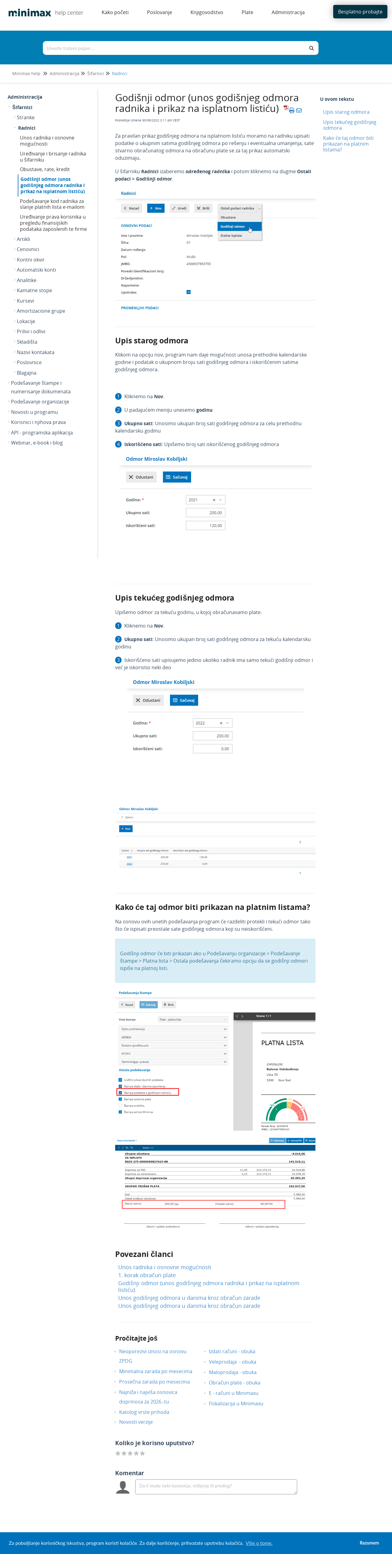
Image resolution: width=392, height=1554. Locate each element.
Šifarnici (95, 73)
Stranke (26, 117)
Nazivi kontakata (36, 352)
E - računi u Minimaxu (238, 1393)
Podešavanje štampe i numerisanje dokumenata (41, 387)
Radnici (119, 73)
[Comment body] (216, 1487)
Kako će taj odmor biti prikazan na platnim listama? (348, 144)
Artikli (23, 239)
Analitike (26, 280)
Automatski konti (36, 269)
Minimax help (26, 73)
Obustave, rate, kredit (45, 169)
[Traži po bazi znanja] (174, 48)
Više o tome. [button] (259, 1543)
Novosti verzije (140, 1421)
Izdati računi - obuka (236, 1351)
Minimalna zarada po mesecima (161, 1371)
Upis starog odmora (346, 112)
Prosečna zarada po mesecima (159, 1381)
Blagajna (26, 372)
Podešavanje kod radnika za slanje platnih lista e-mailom (52, 204)
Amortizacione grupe (41, 310)
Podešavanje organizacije (40, 401)
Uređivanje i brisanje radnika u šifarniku (53, 156)
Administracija (64, 73)
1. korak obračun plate (147, 1275)
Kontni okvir (31, 259)
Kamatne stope (34, 290)
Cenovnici (28, 249)
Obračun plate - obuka (239, 1382)
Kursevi (25, 300)
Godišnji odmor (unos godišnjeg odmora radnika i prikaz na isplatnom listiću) (53, 185)
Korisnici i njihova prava (38, 422)
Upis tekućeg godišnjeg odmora (349, 125)
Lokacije (26, 321)
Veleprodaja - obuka (237, 1361)
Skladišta (27, 341)
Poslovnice (29, 362)
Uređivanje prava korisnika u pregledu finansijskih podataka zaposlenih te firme (53, 222)
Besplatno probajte (360, 11)
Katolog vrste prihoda (148, 1412)
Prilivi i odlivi (31, 331)
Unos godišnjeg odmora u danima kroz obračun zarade (189, 1297)
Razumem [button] (369, 1542)
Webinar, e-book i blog (37, 442)
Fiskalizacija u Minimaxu (240, 1403)
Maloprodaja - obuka (237, 1372)
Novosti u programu (34, 412)
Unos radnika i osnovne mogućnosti (47, 140)
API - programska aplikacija (42, 432)
